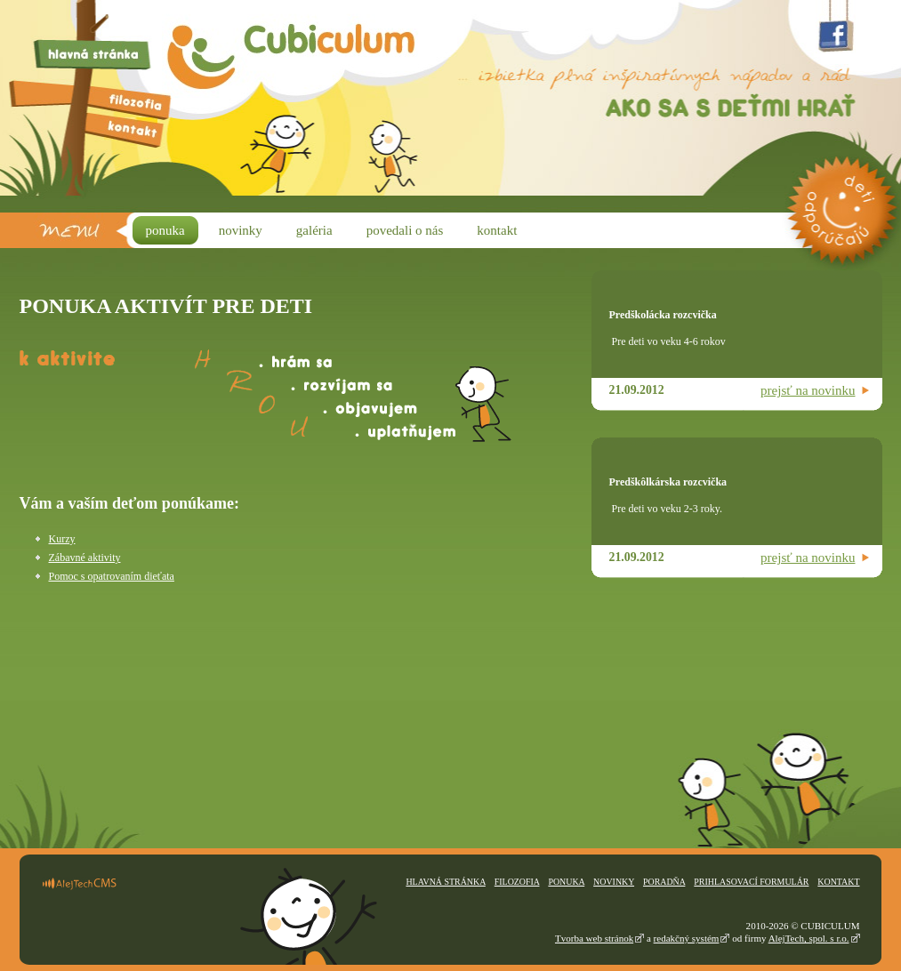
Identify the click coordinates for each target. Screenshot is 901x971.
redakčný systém (687, 938)
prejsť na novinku (807, 390)
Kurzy (62, 539)
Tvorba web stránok (594, 938)
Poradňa (664, 882)
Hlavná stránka (445, 882)
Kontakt (838, 882)
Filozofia (517, 882)
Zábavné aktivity (85, 557)
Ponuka (566, 882)
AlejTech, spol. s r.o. (808, 938)
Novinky (613, 882)
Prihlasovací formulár (751, 882)
